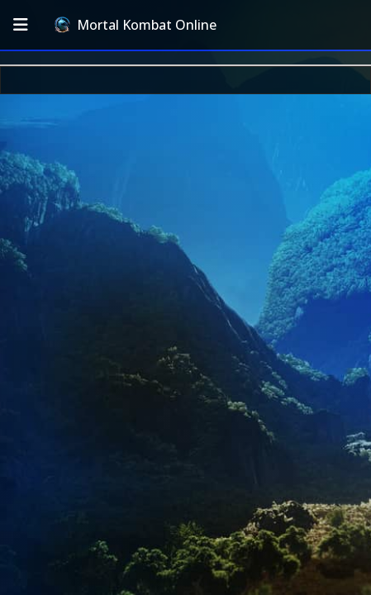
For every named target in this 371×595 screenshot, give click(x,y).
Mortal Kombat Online (135, 25)
